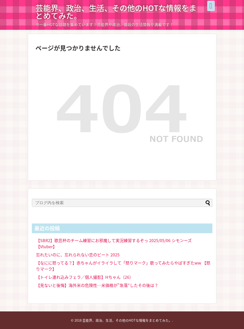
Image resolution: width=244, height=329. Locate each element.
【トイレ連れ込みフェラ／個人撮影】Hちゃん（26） (84, 277)
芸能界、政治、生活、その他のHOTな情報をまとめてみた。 (116, 11)
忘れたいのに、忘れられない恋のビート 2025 (78, 255)
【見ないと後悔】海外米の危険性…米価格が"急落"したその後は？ (97, 285)
